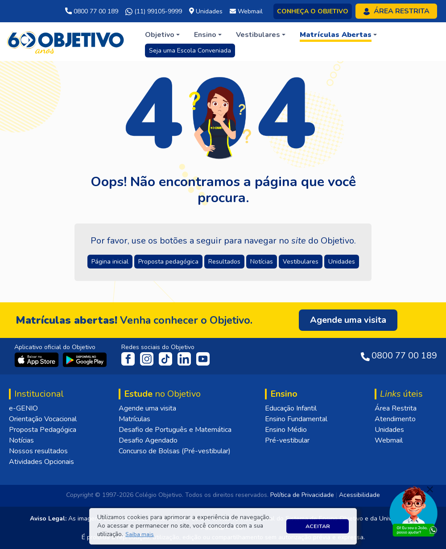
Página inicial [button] (109, 261)
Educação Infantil (291, 408)
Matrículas (134, 419)
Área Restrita (396, 408)
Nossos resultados (38, 451)
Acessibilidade (359, 495)
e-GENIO (23, 408)
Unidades (389, 430)
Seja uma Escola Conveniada (190, 50)
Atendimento (395, 419)
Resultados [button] (224, 261)
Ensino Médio (286, 430)
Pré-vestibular (287, 440)
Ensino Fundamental (296, 419)
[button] (140, 534)
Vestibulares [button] (300, 261)
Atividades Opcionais (41, 462)
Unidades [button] (341, 261)
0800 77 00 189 (91, 11)
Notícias (21, 440)
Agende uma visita (147, 408)
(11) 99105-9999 (153, 11)
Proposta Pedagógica (42, 430)
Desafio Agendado (148, 440)
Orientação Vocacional (43, 419)
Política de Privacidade (302, 495)
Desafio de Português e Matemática (175, 430)
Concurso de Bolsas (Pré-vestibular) (175, 451)
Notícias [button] (261, 261)
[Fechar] (430, 489)
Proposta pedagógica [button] (168, 261)
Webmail (389, 440)
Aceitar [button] (318, 526)
